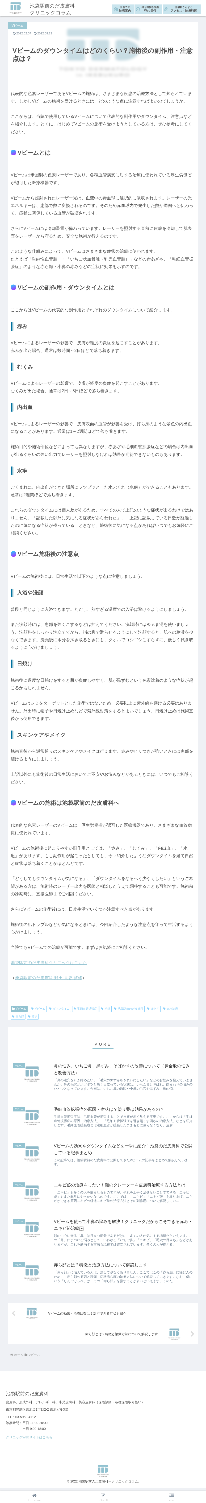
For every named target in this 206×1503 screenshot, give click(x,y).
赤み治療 (170, 1008)
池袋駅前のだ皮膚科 (128, 1008)
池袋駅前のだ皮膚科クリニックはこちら (49, 962)
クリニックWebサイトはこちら (29, 1440)
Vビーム (19, 1008)
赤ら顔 (18, 1016)
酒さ (32, 1016)
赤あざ (153, 1008)
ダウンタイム (59, 1008)
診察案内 (125, 8)
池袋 (105, 1008)
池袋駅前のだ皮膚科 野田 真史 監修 (48, 977)
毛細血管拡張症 (85, 1008)
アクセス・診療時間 (183, 8)
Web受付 (150, 8)
